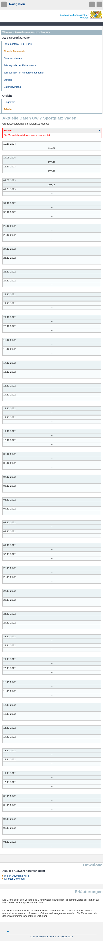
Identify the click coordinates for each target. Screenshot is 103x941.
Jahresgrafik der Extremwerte (20, 65)
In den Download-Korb (16, 876)
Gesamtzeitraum (13, 58)
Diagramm (9, 102)
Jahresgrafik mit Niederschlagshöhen (24, 72)
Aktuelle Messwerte (14, 51)
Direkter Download (14, 878)
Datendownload (12, 87)
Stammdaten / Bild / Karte (18, 44)
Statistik (8, 80)
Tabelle (8, 109)
